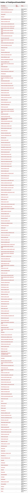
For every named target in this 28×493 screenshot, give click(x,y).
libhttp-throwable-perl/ (5, 258)
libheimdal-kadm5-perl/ (5, 422)
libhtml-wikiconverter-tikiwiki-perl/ (8, 26)
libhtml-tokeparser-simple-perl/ (7, 71)
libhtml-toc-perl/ (4, 325)
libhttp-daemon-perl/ (5, 263)
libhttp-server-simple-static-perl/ (7, 87)
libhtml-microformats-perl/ (6, 54)
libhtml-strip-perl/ (4, 436)
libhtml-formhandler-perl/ (6, 76)
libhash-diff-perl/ (4, 218)
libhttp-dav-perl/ (4, 351)
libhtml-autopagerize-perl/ (6, 355)
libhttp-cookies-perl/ (5, 310)
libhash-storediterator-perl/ (6, 417)
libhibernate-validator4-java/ (6, 223)
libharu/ (2, 486)
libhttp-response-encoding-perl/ (7, 280)
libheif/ (2, 469)
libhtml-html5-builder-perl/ (6, 377)
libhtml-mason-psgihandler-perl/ (7, 23)
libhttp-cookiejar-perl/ (5, 291)
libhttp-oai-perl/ (4, 306)
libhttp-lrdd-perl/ (4, 66)
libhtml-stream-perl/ (5, 90)
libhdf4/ (2, 460)
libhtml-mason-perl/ (5, 320)
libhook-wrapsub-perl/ (5, 142)
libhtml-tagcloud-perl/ (5, 151)
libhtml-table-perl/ (4, 237)
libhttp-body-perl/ (4, 367)
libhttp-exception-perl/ (5, 21)
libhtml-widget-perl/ (5, 289)
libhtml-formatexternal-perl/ (6, 161)
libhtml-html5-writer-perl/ (6, 382)
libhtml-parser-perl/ (5, 481)
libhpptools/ (3, 73)
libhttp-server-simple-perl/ (6, 125)
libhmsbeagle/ (4, 474)
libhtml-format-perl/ (5, 178)
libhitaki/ (2, 476)
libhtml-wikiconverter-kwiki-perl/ (7, 251)
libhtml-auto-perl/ (4, 106)
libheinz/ (3, 332)
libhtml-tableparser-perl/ (6, 19)
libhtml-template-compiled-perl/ (7, 185)
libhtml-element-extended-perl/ (7, 365)
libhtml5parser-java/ (5, 386)
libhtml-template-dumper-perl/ (7, 85)
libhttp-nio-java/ (4, 348)
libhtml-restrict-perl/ (5, 296)
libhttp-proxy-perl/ (4, 268)
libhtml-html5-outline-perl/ (6, 156)
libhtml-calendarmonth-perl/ (6, 35)
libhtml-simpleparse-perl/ (6, 159)
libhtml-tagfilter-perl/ (5, 61)
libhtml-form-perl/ (4, 398)
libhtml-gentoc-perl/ (5, 92)
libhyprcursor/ (4, 403)
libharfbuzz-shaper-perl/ (6, 453)
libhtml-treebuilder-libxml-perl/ (7, 339)
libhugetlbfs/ (3, 484)
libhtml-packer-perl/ (5, 346)
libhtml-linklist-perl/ (5, 170)
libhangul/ (3, 448)
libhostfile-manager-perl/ (6, 147)
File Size (17, 6)
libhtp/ (2, 488)
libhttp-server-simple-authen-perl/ (8, 249)
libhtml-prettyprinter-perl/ (6, 149)
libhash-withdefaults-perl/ (6, 135)
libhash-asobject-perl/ (5, 220)
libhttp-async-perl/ (4, 197)
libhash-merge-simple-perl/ (6, 334)
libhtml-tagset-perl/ (5, 313)
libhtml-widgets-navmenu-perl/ (7, 187)
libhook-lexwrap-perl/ (5, 80)
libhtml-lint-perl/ (4, 47)
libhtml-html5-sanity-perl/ (6, 431)
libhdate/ (3, 358)
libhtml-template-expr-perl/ (6, 45)
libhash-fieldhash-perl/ (5, 457)
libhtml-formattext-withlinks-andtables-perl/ (6, 119)
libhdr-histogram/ (4, 465)
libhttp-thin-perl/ (4, 99)
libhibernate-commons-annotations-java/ (6, 354)
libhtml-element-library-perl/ (6, 83)
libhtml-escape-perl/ (5, 434)
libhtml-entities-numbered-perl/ (7, 173)
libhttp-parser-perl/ (5, 201)
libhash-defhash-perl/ (5, 52)
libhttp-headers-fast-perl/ (6, 211)
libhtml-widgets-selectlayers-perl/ (8, 192)
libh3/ (2, 401)
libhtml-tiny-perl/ (4, 194)
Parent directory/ (4, 7)
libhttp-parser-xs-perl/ (5, 443)
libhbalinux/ (3, 410)
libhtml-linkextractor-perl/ (6, 154)
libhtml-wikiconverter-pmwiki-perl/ (8, 244)
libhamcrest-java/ (4, 294)
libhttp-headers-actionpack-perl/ (7, 384)
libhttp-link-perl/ (4, 272)
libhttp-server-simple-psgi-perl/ (7, 109)
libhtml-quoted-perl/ (5, 301)
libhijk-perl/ (3, 227)
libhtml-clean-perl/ (4, 140)
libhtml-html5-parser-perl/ (6, 163)
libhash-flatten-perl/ (5, 213)
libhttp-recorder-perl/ (5, 372)
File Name (3, 5)
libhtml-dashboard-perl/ (6, 144)
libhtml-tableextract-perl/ (6, 102)
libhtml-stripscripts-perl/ (6, 344)
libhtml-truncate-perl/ (5, 104)
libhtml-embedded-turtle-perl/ (7, 59)
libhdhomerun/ (4, 446)
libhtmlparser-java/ (5, 287)
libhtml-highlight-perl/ (5, 242)
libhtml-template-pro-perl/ (6, 429)
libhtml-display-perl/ (5, 175)
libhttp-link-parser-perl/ (5, 379)
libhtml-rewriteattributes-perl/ (7, 341)
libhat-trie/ (3, 450)
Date (22, 5)
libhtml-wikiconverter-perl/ (6, 128)
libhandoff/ (3, 14)
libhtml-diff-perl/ (4, 130)
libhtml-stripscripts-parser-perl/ (7, 42)
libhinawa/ (3, 479)
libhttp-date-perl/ (4, 308)
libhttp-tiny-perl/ (4, 441)
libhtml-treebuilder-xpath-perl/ (7, 374)
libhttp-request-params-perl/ (6, 121)
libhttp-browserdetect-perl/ (6, 393)
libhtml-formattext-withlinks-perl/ (7, 232)
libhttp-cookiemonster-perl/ (6, 182)
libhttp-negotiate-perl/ (5, 270)
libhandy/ (3, 49)
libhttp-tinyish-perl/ (5, 327)
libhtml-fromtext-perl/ (5, 123)
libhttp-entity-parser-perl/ (6, 189)
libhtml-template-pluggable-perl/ (7, 315)
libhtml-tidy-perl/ (4, 424)
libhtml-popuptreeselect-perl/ (7, 396)
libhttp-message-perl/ (5, 391)
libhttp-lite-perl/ (4, 199)
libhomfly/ (3, 472)
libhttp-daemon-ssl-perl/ (6, 261)
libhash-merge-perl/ (5, 38)
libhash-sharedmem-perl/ (6, 415)
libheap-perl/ (3, 137)
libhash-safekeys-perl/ (5, 412)
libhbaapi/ (3, 462)
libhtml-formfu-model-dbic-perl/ (7, 180)
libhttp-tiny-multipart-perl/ (6, 256)
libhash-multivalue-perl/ (6, 133)
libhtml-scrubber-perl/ (5, 239)
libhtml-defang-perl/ (5, 389)
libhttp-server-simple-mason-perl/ (8, 204)
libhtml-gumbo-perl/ (5, 427)
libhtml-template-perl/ (5, 95)
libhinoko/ (3, 467)
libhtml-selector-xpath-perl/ (6, 299)
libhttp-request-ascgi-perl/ (6, 97)
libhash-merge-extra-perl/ (6, 360)
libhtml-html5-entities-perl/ (6, 166)
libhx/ (2, 491)
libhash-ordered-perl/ (5, 282)
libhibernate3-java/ (5, 225)
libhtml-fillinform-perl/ (5, 57)
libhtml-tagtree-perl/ (5, 168)
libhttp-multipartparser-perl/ (6, 206)
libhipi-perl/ (3, 405)
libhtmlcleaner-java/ (5, 303)
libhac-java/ (3, 408)
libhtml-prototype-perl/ (5, 116)
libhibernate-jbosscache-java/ (7, 9)
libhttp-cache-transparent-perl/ (7, 275)
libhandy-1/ (3, 455)
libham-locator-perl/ (5, 68)
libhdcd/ (2, 16)
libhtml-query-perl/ (5, 284)
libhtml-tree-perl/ (4, 230)
